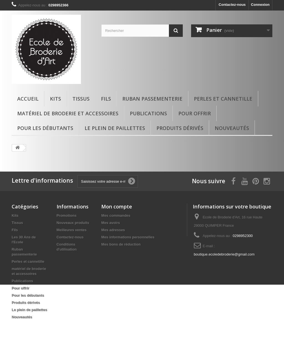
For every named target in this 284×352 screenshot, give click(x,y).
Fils (106, 98)
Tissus (81, 98)
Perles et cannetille (223, 98)
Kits (55, 98)
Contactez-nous (232, 4)
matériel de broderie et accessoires (67, 113)
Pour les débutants (45, 128)
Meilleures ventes (72, 230)
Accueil (28, 98)
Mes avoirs (110, 223)
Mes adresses (113, 230)
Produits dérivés (179, 128)
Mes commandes (115, 215)
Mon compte (116, 206)
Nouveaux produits (73, 223)
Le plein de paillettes (115, 128)
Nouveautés (232, 128)
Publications (148, 113)
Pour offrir (194, 113)
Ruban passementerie (152, 98)
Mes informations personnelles (127, 237)
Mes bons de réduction (121, 244)
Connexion (260, 4)
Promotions (67, 215)
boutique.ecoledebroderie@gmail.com (224, 254)
